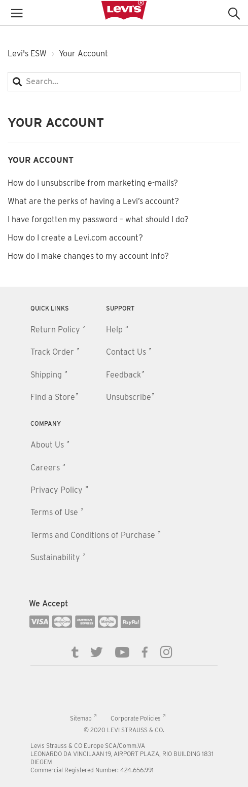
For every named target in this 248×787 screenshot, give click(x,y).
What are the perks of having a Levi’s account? (93, 201)
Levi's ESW (27, 53)
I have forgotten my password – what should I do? (98, 219)
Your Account (41, 160)
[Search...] (124, 81)
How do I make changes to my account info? (88, 256)
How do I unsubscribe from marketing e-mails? (93, 183)
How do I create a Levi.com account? (75, 238)
